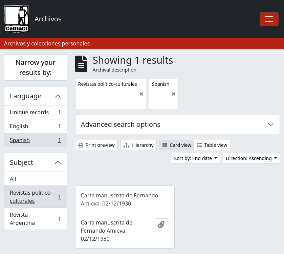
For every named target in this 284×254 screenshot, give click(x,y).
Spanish (35, 141)
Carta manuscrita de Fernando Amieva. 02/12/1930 (119, 199)
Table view (212, 145)
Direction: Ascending (249, 158)
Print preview (96, 145)
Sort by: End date (193, 158)
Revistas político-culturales (35, 196)
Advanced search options (120, 124)
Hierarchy (139, 145)
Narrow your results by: (36, 67)
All (13, 178)
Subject (21, 162)
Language (26, 95)
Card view (176, 145)
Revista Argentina (35, 219)
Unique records (35, 113)
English (35, 127)
